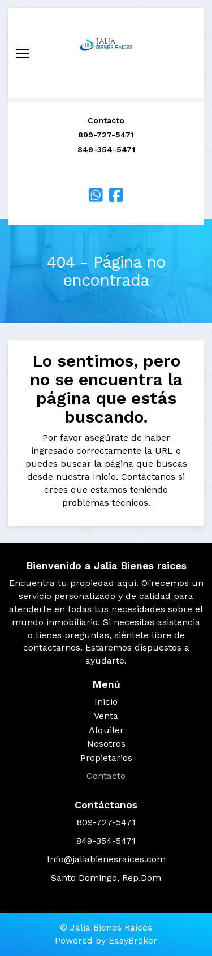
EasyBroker (133, 940)
